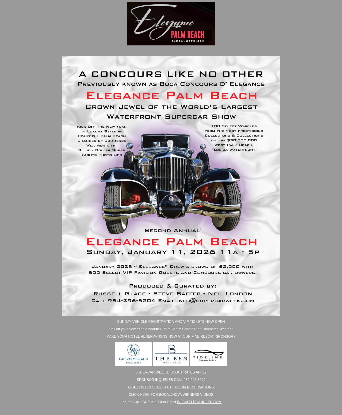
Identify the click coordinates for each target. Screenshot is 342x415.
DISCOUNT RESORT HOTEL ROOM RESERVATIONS (171, 387)
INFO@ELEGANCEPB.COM (199, 402)
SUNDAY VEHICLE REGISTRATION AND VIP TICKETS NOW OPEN (171, 321)
